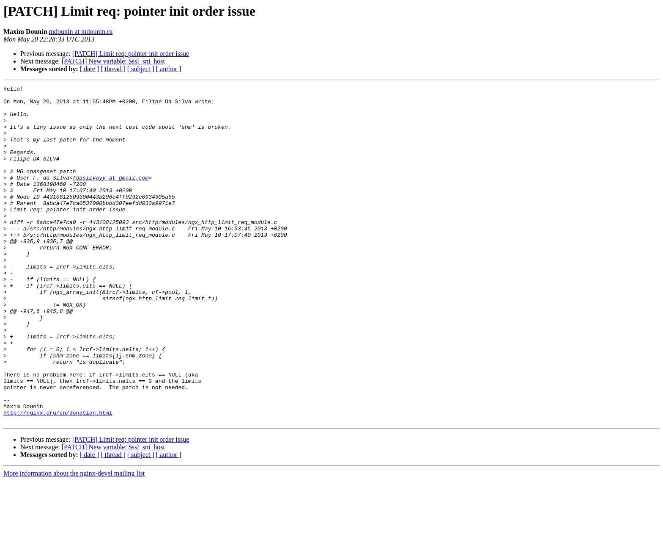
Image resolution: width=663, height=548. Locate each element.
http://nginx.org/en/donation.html (57, 478)
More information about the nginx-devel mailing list (74, 540)
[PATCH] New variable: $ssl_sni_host (113, 61)
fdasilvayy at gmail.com (110, 196)
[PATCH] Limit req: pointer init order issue (130, 53)
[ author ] (168, 68)
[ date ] (89, 68)
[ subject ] (140, 68)
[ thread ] (113, 68)
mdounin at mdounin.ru (81, 31)
